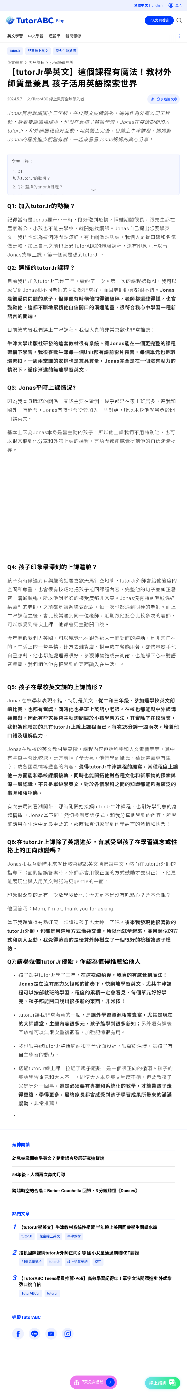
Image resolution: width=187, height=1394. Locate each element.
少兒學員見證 (62, 62)
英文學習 (15, 62)
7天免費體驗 (159, 20)
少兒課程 (36, 62)
